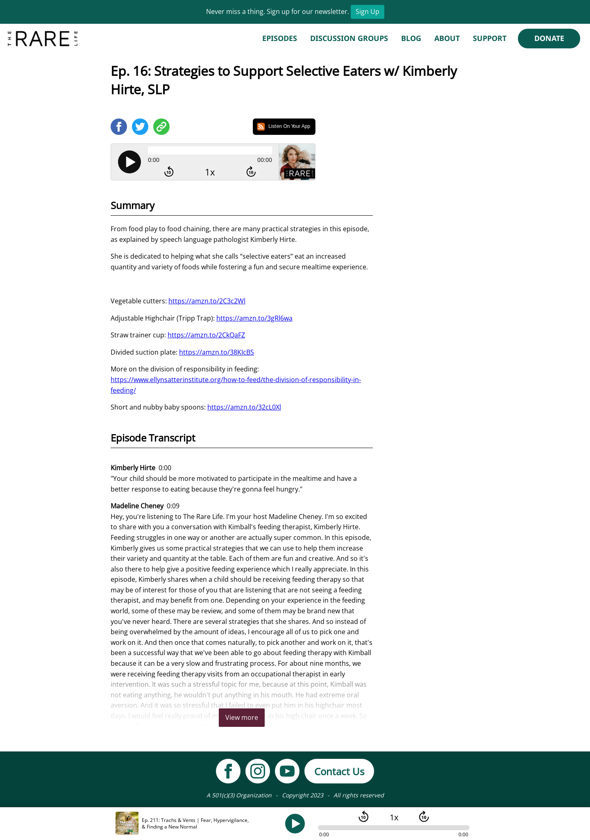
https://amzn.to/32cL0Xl (244, 407)
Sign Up (367, 11)
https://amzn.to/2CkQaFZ (206, 334)
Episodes (279, 38)
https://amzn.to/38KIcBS (216, 352)
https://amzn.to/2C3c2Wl (206, 300)
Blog (411, 38)
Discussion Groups (349, 38)
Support (489, 38)
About (447, 38)
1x (210, 172)
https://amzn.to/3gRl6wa (254, 318)
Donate (549, 38)
